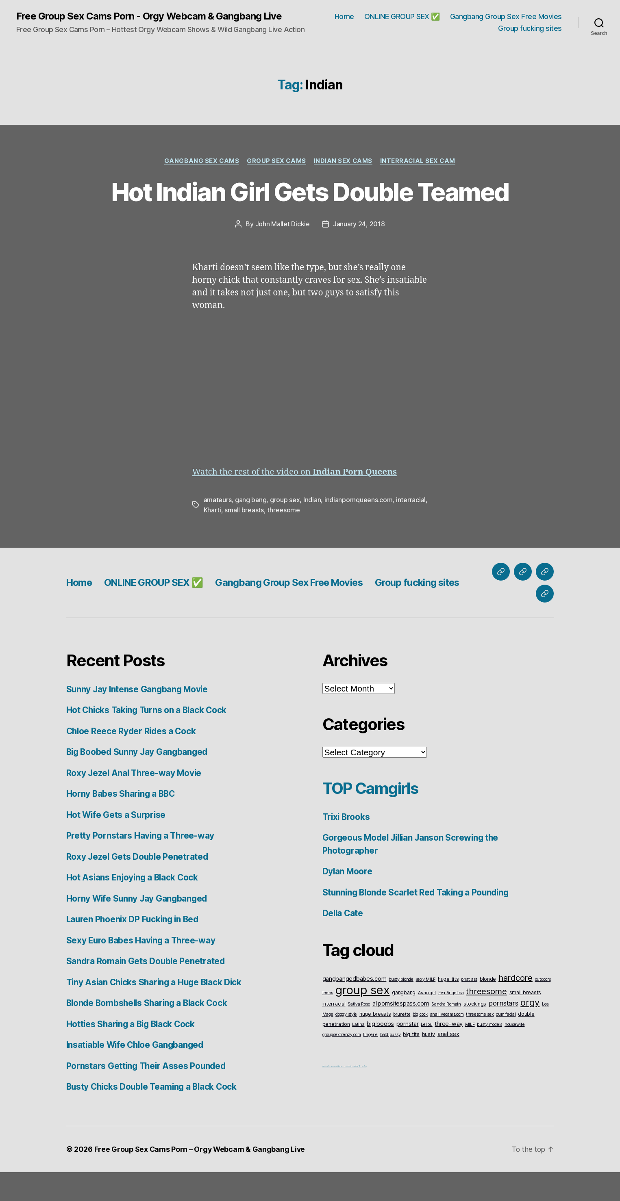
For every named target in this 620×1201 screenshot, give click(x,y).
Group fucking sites (530, 28)
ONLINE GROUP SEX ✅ (402, 16)
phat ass (469, 1008)
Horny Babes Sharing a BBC (122, 823)
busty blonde (401, 1008)
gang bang (251, 529)
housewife (515, 1053)
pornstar (407, 1052)
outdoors (543, 1008)
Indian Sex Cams (343, 161)
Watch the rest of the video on (296, 501)
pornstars (503, 1032)
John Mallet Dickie (282, 254)
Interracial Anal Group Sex (357, 1095)
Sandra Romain (446, 1033)
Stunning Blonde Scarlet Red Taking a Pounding (418, 921)
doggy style (346, 1043)
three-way (449, 1052)
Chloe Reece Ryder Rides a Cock (132, 760)
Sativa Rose (359, 1033)
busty (428, 1063)
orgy (530, 1031)
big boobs (380, 1052)
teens (327, 1021)
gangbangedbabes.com (354, 1007)
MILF (470, 1053)
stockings (475, 1033)
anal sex (448, 1062)
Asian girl (427, 1021)
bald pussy (390, 1063)
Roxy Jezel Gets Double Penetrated (138, 885)
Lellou (426, 1053)
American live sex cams (329, 1095)
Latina (358, 1053)
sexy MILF (426, 1008)
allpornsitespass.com (400, 1032)
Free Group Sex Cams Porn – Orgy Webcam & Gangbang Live (200, 1178)
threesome (283, 539)
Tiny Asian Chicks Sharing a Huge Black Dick (156, 1011)
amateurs (218, 529)
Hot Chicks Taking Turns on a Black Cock (148, 739)
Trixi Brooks (347, 846)
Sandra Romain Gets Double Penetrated (146, 990)
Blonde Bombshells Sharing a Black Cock (149, 1032)
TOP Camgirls (372, 817)
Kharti (212, 539)
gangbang (404, 1021)
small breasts (244, 539)
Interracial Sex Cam (419, 161)
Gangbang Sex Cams (200, 161)
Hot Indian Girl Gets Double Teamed (310, 206)
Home (344, 16)
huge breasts (375, 1043)
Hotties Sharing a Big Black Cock (132, 1053)
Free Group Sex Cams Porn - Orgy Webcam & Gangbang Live (149, 16)
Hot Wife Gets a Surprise (117, 844)
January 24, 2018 (359, 254)
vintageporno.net (343, 1095)
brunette (401, 1043)
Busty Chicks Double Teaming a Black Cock (154, 1116)
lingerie (370, 1063)
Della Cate (343, 942)
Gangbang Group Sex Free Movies (506, 16)
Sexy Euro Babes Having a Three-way (142, 969)
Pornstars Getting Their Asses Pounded (147, 1095)
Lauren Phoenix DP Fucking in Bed (134, 948)
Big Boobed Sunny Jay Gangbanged (139, 781)
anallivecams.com (447, 1043)
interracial (411, 529)
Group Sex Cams (276, 161)
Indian (312, 529)
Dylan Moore (347, 900)
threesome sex (480, 1043)
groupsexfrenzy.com (341, 1063)
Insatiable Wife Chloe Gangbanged (137, 1074)
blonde (488, 1008)
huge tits (448, 1008)
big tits (411, 1063)
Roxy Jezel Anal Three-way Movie (135, 802)
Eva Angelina (451, 1021)
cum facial (506, 1043)
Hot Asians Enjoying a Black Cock (133, 907)
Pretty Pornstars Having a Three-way (141, 865)
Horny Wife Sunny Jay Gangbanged (138, 927)
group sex (285, 529)
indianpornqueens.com (358, 529)
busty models (489, 1053)
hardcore (515, 1007)
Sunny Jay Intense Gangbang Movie (138, 718)
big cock (420, 1043)
